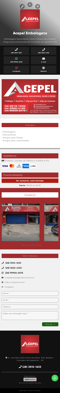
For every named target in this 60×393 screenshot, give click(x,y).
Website (44, 69)
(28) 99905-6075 (16, 60)
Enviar (50, 324)
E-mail (44, 60)
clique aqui (37, 383)
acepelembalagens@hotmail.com (18, 278)
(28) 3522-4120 (44, 51)
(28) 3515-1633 (16, 51)
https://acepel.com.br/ (13, 282)
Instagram (16, 69)
